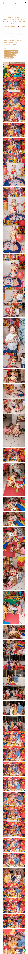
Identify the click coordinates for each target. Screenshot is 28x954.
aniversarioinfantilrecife (10, 51)
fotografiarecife (8, 57)
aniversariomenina (9, 55)
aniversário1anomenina (11, 53)
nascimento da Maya (18, 33)
